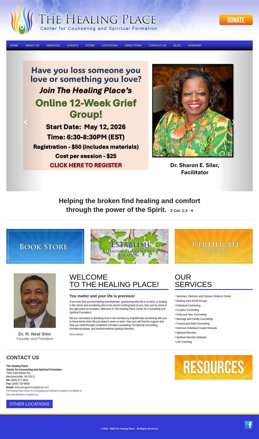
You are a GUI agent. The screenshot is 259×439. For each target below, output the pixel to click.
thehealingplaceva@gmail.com (32, 387)
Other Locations (29, 404)
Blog (177, 45)
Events (72, 45)
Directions (133, 45)
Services (53, 45)
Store (90, 45)
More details (76, 334)
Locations (109, 45)
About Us (32, 45)
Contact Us (157, 45)
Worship (194, 45)
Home (14, 45)
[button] (24, 120)
